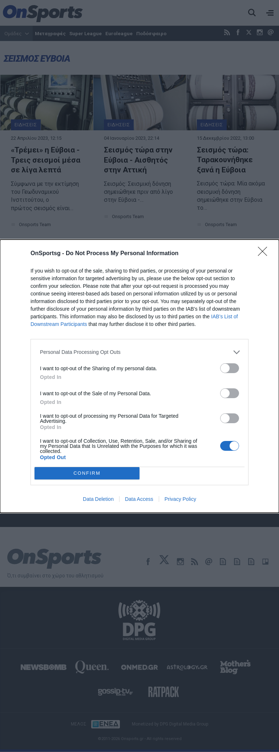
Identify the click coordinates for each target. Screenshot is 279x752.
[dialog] (139, 376)
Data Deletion (98, 499)
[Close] (265, 254)
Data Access (139, 499)
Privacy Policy (180, 499)
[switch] (229, 368)
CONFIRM (87, 473)
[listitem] (139, 352)
